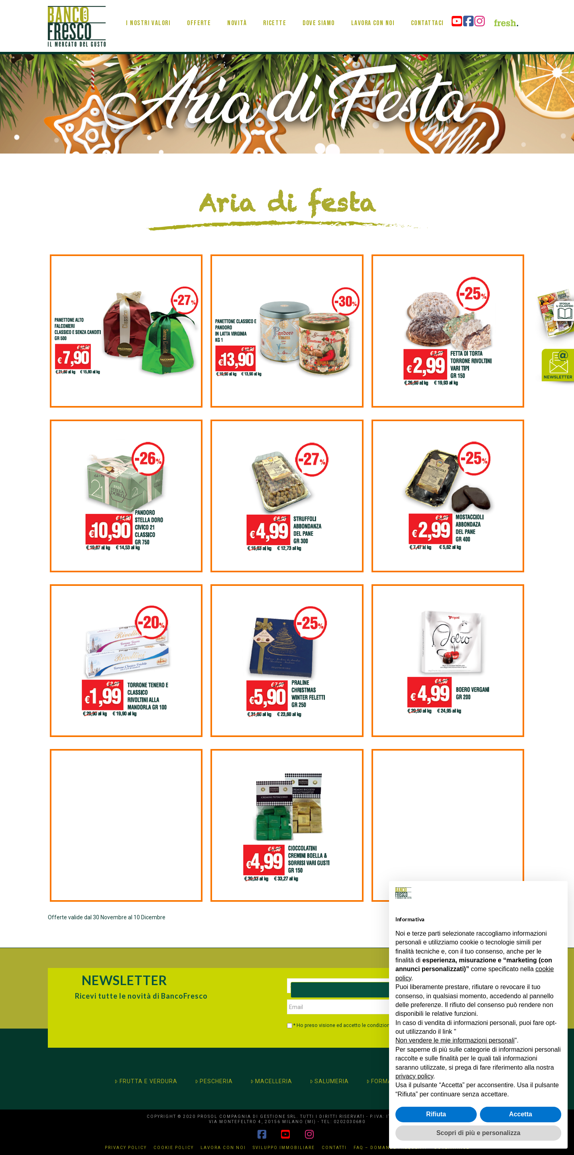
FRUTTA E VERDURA (145, 1081)
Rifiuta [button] (436, 1114)
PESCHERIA (214, 1081)
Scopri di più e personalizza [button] (478, 1132)
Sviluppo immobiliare (284, 1147)
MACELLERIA (271, 1081)
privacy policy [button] (414, 1076)
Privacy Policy (126, 1147)
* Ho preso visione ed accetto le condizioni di (354, 1025)
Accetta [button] (520, 1114)
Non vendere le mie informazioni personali (455, 1040)
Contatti (334, 1147)
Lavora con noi (223, 1147)
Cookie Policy (173, 1147)
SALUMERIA (329, 1081)
